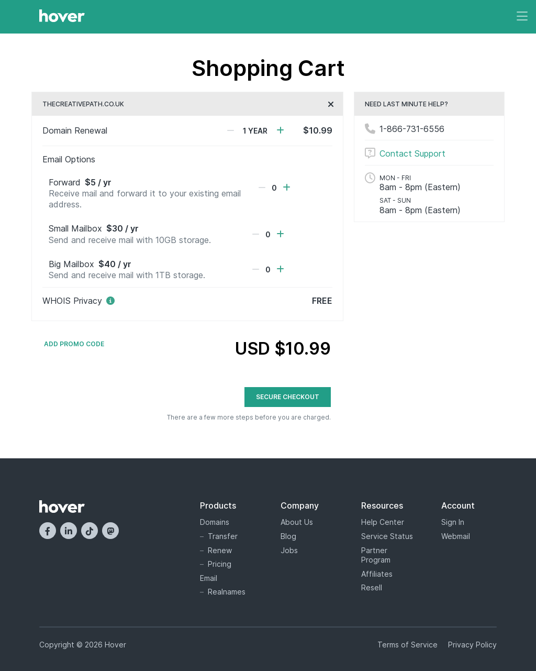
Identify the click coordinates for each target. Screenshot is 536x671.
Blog (288, 536)
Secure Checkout (287, 397)
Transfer (223, 536)
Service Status (387, 536)
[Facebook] (47, 530)
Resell (371, 587)
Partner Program (375, 555)
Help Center (382, 522)
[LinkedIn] (68, 530)
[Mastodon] (110, 530)
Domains (214, 522)
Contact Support (412, 153)
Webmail (455, 536)
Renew (220, 550)
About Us (297, 522)
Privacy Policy (472, 644)
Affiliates (377, 573)
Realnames (226, 591)
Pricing (219, 563)
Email (208, 578)
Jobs (289, 550)
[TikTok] (89, 530)
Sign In (452, 522)
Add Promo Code (74, 344)
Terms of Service (407, 644)
